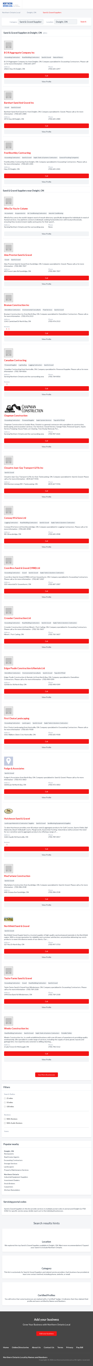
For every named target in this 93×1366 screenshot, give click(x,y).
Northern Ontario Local (11, 12)
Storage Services (10, 1163)
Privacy (69, 1347)
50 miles (10, 1102)
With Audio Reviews (14, 1123)
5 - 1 (7, 329)
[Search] (83, 21)
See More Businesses (46, 1075)
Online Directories (20, 1347)
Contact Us (49, 1347)
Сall (46, 76)
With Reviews (12, 1119)
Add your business (46, 1334)
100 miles (10, 1106)
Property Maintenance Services (16, 1170)
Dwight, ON (31, 12)
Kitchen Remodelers (12, 1190)
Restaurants (9, 1154)
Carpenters (8, 1187)
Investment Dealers (12, 1180)
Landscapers (9, 1167)
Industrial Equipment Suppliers (16, 1177)
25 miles (10, 1098)
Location (49, 22)
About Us (36, 1347)
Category (13, 22)
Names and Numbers (37, 1357)
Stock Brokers (9, 1183)
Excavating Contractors (13, 1160)
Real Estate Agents (11, 1157)
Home (6, 1347)
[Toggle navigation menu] (90, 4)
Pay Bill (79, 1347)
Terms (60, 1347)
